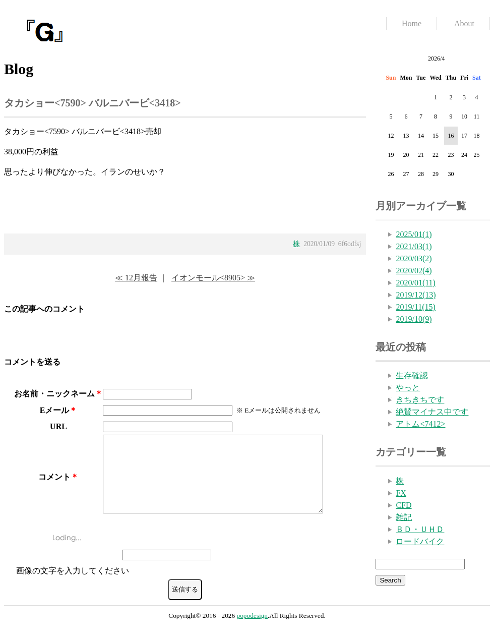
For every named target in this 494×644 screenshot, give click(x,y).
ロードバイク (420, 541)
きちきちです (420, 399)
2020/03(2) (413, 258)
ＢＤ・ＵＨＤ (420, 529)
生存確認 (412, 375)
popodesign (252, 630)
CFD (403, 505)
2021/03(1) (413, 246)
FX (401, 493)
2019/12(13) (416, 294)
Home (411, 23)
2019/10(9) (413, 319)
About (464, 23)
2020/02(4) (413, 270)
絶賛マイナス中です (432, 411)
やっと (408, 387)
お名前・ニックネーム (54, 393)
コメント (54, 484)
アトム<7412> (420, 424)
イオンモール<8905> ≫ (213, 277)
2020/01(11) (416, 282)
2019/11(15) (416, 307)
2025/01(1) (413, 234)
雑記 (404, 517)
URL (58, 426)
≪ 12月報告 (136, 277)
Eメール (55, 410)
